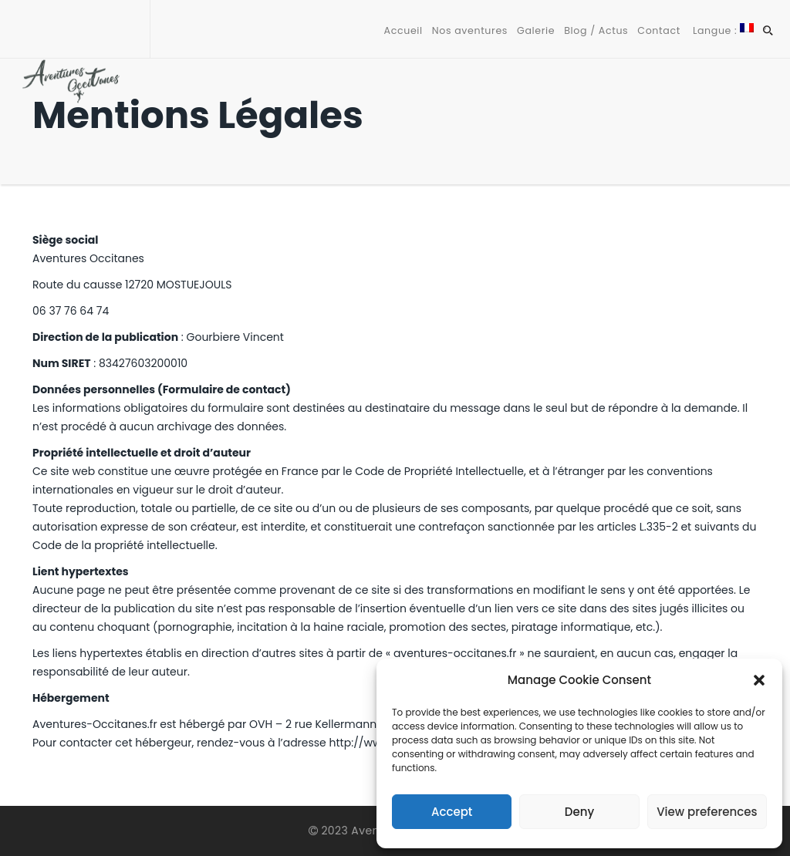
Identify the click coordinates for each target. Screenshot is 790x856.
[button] (759, 680)
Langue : (722, 30)
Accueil (403, 30)
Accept (451, 812)
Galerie (536, 30)
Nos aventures (470, 30)
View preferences (707, 812)
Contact (658, 30)
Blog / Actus (596, 30)
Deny (579, 812)
